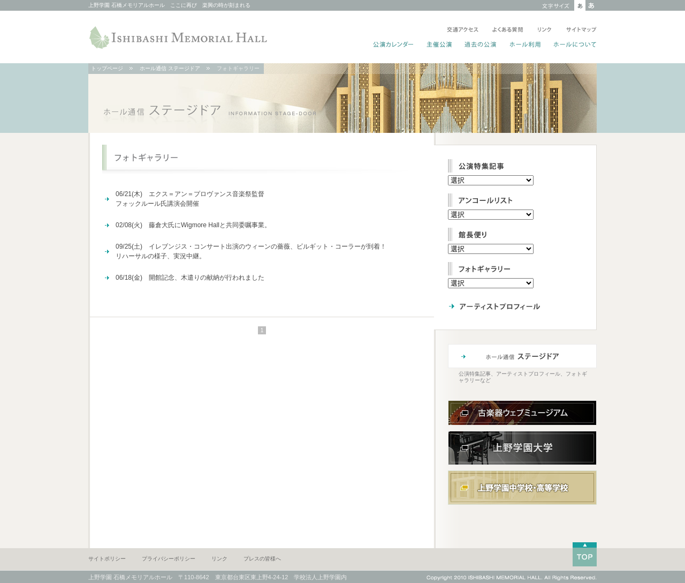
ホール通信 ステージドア (170, 68)
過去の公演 (481, 45)
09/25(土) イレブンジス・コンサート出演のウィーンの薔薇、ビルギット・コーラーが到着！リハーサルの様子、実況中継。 (251, 251)
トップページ (107, 68)
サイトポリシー (107, 559)
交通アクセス (462, 30)
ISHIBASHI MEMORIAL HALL (179, 37)
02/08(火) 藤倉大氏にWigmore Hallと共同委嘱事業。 (193, 225)
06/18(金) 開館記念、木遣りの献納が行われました (190, 277)
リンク (544, 30)
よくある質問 (508, 30)
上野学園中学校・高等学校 (522, 487)
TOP (585, 554)
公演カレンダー (393, 45)
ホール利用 (525, 45)
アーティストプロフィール (516, 306)
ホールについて (573, 45)
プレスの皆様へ (262, 559)
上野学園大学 (522, 448)
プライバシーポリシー (168, 559)
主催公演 (439, 45)
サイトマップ (579, 30)
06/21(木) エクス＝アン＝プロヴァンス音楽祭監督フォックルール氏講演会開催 (190, 198)
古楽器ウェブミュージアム (522, 412)
